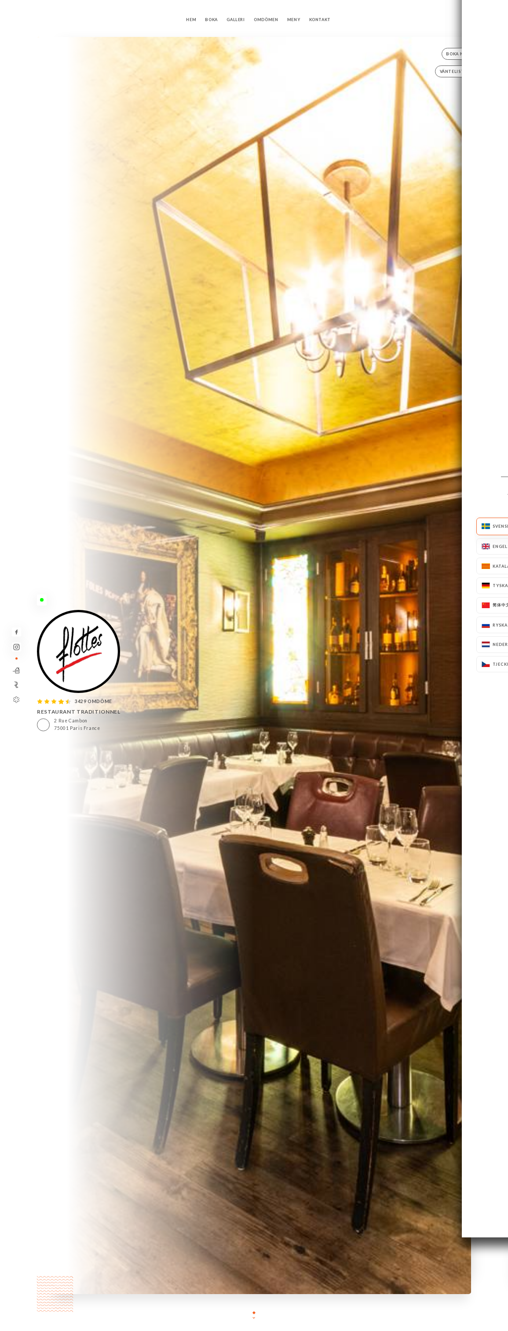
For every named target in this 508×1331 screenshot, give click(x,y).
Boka (211, 19)
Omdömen (266, 19)
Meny (293, 19)
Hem (191, 19)
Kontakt (320, 19)
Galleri (236, 19)
